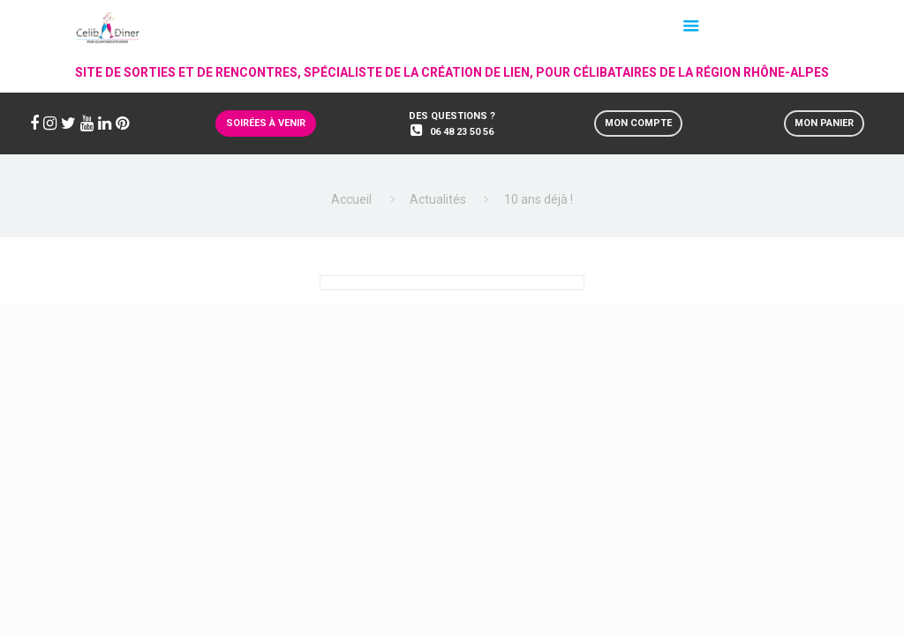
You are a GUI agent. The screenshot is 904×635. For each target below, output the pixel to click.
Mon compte (638, 123)
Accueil (351, 199)
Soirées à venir (265, 123)
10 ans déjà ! (538, 199)
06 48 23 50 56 (461, 132)
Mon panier (824, 123)
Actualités (438, 199)
